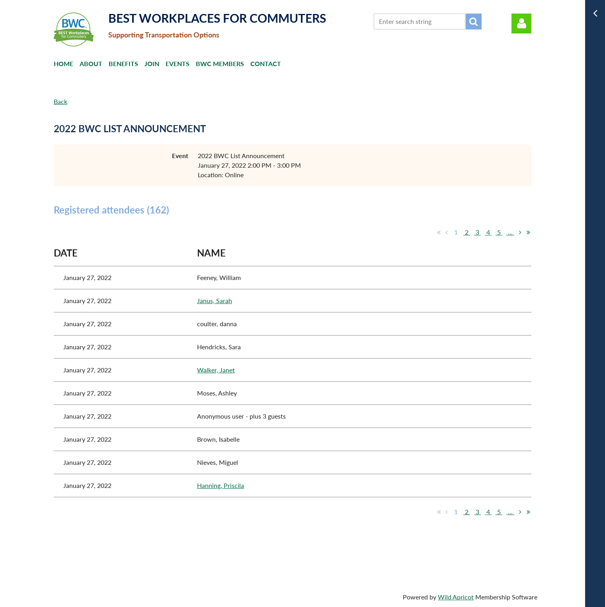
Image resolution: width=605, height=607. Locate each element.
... (510, 232)
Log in (521, 23)
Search (474, 21)
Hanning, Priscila (220, 485)
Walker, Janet (216, 370)
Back (60, 101)
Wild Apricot (456, 597)
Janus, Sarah (214, 300)
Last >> (528, 232)
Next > (520, 232)
